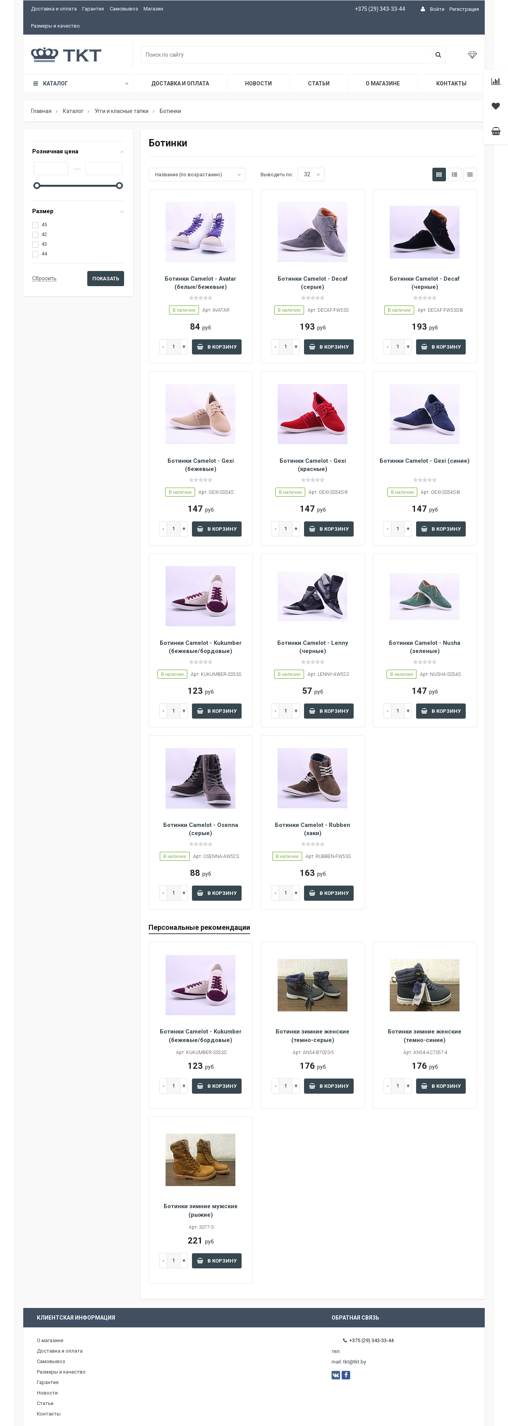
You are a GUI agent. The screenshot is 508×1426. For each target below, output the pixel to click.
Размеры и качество (55, 26)
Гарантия (93, 9)
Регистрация (464, 9)
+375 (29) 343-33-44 (380, 9)
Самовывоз (124, 9)
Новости (258, 83)
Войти (437, 9)
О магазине (383, 83)
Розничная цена (55, 151)
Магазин (153, 9)
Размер (43, 211)
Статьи (319, 83)
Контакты (451, 83)
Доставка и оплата (54, 9)
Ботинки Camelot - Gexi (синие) (425, 460)
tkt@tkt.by (354, 1362)
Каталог (80, 83)
